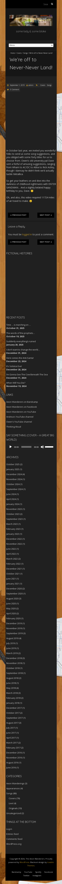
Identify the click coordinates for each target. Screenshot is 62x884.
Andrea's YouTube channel (19, 416)
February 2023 (13, 528)
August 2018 (12, 678)
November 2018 (14, 663)
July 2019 (10, 643)
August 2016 (12, 762)
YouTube (28, 872)
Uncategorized (13, 813)
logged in (27, 234)
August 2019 (12, 638)
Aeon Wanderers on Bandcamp (22, 401)
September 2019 (14, 633)
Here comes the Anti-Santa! (20, 357)
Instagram (37, 875)
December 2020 (14, 588)
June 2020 (11, 603)
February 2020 (13, 618)
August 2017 (12, 722)
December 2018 (14, 658)
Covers (19, 53)
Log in (9, 828)
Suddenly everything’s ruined (21, 341)
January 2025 (12, 469)
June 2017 (11, 732)
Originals (13, 808)
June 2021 (11, 578)
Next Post (46, 215)
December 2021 (14, 568)
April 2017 (11, 737)
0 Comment (14, 89)
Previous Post (18, 215)
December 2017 (14, 707)
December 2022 (14, 538)
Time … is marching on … (18, 324)
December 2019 (14, 623)
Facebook (48, 872)
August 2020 (12, 598)
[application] (31, 447)
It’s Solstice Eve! (14, 366)
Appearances (13, 788)
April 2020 (11, 613)
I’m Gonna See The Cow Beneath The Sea (27, 374)
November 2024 (14, 479)
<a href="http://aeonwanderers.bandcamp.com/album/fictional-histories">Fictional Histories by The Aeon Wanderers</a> (20, 285)
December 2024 (14, 474)
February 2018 (13, 697)
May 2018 (11, 687)
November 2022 (14, 543)
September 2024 (14, 489)
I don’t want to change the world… (23, 349)
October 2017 (13, 712)
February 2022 (13, 563)
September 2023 (14, 518)
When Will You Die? (15, 382)
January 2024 (12, 504)
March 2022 (12, 558)
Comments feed (14, 838)
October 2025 (13, 464)
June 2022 (11, 548)
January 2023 (12, 533)
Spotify (38, 872)
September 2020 (14, 593)
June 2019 (11, 648)
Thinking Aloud (13, 426)
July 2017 (10, 727)
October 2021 (13, 573)
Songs (25, 53)
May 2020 (11, 608)
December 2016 (14, 752)
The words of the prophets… (20, 333)
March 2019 (12, 653)
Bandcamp (16, 872)
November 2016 (14, 757)
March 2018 (12, 692)
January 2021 (12, 583)
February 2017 (13, 747)
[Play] (10, 447)
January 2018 (12, 702)
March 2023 (12, 523)
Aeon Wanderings (15, 783)
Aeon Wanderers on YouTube (21, 411)
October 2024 (13, 484)
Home (12, 53)
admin (30, 85)
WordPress (24, 862)
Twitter (26, 875)
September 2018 (14, 673)
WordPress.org (13, 843)
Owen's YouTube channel (19, 421)
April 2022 (11, 553)
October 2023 (13, 514)
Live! (11, 803)
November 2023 (14, 509)
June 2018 (11, 683)
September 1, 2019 (17, 85)
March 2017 (12, 742)
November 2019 (14, 628)
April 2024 (11, 499)
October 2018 (13, 668)
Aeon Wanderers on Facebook (21, 406)
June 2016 (11, 767)
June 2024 (11, 494)
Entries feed (12, 833)
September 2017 (14, 717)
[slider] (26, 447)
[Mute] (42, 447)
